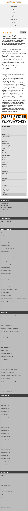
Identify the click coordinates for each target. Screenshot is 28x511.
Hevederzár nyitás (4, 261)
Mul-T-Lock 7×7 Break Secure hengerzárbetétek (11, 375)
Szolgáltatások (14, 16)
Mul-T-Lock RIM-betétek (6, 388)
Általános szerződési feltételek (7, 221)
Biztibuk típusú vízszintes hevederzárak (9, 315)
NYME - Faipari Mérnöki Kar (6, 491)
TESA (2, 494)
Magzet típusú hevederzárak (7, 341)
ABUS (2, 479)
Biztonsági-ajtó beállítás (6, 273)
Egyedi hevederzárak (5, 347)
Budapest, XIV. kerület (5, 439)
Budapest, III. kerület (5, 405)
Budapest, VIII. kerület (5, 421)
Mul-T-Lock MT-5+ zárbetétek (7, 363)
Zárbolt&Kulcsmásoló (5, 507)
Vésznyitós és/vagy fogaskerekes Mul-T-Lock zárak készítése (13, 298)
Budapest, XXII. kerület (5, 464)
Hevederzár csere (4, 254)
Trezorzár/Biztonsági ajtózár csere (8, 248)
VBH (2, 497)
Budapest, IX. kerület (5, 424)
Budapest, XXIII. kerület (5, 468)
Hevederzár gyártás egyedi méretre (8, 264)
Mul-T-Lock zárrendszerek (6, 391)
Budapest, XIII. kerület (5, 436)
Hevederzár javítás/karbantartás (7, 257)
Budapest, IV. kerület (5, 408)
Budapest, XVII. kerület (5, 449)
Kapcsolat (14, 26)
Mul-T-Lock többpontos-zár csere (7, 292)
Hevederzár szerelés (5, 251)
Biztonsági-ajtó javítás (5, 267)
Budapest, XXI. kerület (5, 461)
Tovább (23, 32)
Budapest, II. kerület (5, 402)
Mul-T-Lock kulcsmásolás (6, 295)
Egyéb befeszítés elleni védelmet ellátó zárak (10, 334)
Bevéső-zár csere (4, 235)
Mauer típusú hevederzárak (6, 344)
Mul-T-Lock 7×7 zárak (5, 378)
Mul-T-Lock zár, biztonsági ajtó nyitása (9, 289)
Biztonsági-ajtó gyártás (5, 279)
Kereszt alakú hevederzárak (6, 353)
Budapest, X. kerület (5, 427)
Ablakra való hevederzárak (6, 322)
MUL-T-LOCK (3, 482)
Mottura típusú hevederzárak (7, 356)
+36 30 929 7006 (4, 205)
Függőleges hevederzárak (6, 325)
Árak (14, 13)
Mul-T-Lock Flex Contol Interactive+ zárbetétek (10, 366)
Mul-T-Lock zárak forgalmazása (7, 301)
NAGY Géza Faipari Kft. (5, 485)
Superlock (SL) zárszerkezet (6, 359)
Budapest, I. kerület (5, 399)
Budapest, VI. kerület (5, 414)
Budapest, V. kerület (5, 411)
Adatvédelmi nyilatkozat (6, 225)
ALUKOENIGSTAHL (5, 501)
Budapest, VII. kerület (5, 417)
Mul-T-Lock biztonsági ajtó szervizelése (9, 286)
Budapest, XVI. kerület (5, 446)
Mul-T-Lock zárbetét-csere (6, 283)
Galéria (14, 22)
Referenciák (14, 19)
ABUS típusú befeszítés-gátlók (7, 319)
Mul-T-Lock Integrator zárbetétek (7, 372)
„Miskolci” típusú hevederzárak (7, 350)
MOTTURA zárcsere (5, 305)
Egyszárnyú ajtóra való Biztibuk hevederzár (10, 328)
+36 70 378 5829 (4, 214)
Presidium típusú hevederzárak (7, 337)
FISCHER (2, 488)
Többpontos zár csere (5, 245)
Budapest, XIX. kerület (5, 455)
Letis (14, 9)
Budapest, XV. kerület (5, 443)
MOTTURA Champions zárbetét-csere (8, 308)
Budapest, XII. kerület (5, 433)
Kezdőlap (14, 6)
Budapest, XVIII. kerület (5, 452)
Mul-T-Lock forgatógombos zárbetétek (9, 385)
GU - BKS (2, 504)
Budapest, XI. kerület (5, 430)
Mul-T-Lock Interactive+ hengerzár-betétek (9, 369)
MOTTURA (3, 475)
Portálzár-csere (4, 239)
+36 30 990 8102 (4, 209)
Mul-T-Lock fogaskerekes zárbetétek (8, 381)
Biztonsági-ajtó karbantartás (7, 276)
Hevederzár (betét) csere (6, 242)
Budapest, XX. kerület (5, 458)
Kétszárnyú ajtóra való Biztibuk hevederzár (10, 331)
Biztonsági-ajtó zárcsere (6, 270)
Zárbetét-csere (4, 232)
